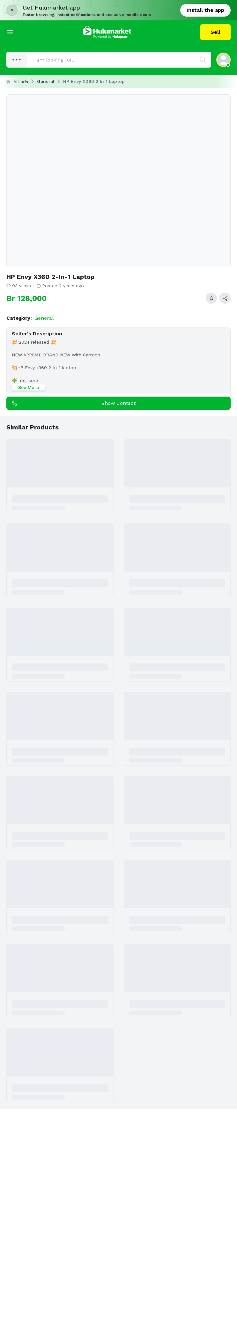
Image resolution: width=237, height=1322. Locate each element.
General (45, 81)
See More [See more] (28, 387)
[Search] (202, 60)
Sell (215, 32)
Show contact (72, 403)
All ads (17, 81)
